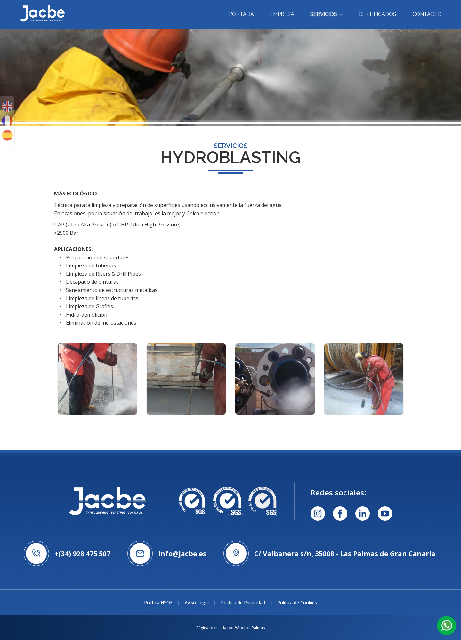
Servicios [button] (326, 14)
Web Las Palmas (250, 627)
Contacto (427, 14)
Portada (241, 14)
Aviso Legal (197, 602)
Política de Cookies (297, 602)
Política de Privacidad (243, 602)
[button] (446, 625)
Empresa (282, 14)
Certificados (377, 14)
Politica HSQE (158, 602)
